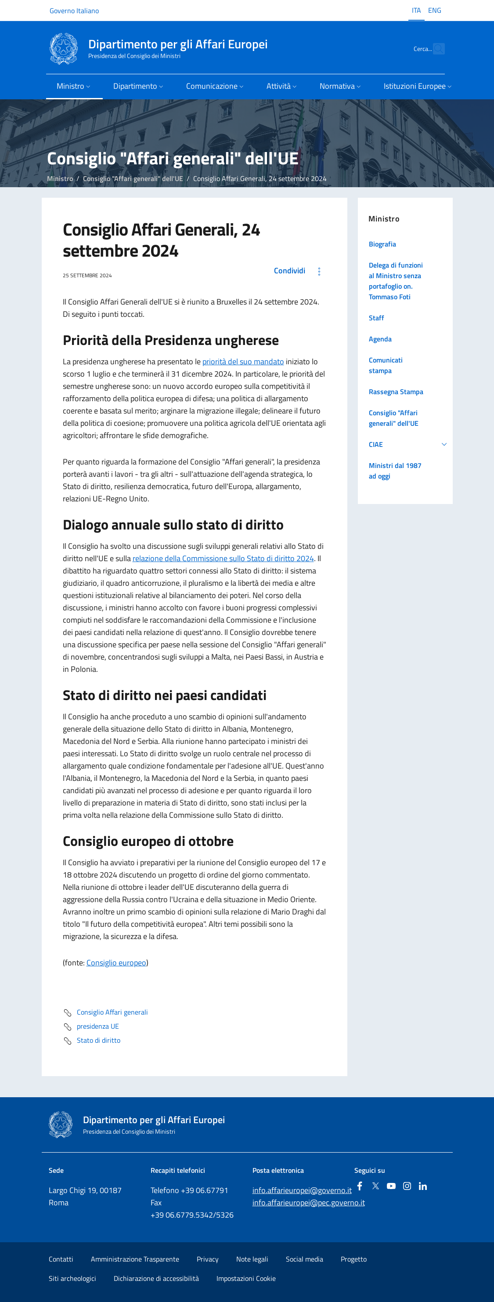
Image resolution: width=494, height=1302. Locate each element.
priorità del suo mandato (243, 361)
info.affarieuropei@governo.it (302, 1190)
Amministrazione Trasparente (135, 1259)
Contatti (61, 1259)
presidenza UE (91, 1027)
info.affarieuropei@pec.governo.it (308, 1202)
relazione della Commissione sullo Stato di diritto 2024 (223, 558)
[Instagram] (407, 1187)
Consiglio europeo (116, 962)
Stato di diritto (91, 1041)
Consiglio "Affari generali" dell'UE (133, 178)
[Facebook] (359, 1187)
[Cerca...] (434, 48)
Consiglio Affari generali (105, 1013)
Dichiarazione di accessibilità (156, 1278)
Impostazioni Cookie (246, 1278)
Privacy (208, 1259)
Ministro (60, 178)
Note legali (252, 1259)
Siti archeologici (72, 1278)
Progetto (354, 1259)
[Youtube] (391, 1187)
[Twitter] (375, 1187)
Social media (304, 1259)
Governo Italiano (74, 10)
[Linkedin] (423, 1187)
